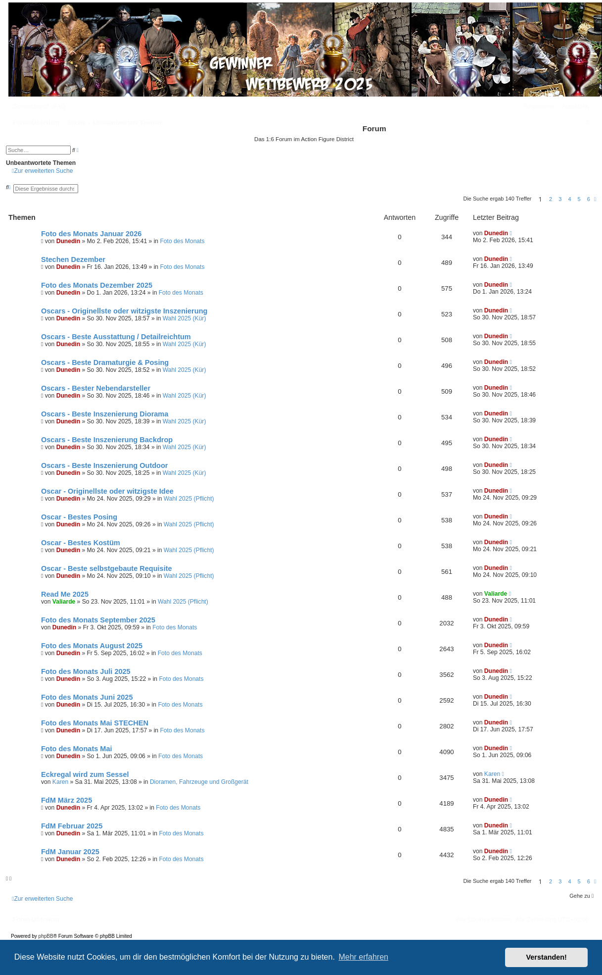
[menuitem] (58, 106)
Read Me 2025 (65, 594)
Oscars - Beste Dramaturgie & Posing (105, 362)
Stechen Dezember (73, 259)
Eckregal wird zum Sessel (85, 774)
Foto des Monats (182, 241)
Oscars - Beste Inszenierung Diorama (104, 414)
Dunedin (68, 241)
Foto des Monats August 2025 (91, 646)
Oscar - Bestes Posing (79, 517)
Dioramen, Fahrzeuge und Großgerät (199, 781)
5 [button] (579, 199)
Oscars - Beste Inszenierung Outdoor (104, 465)
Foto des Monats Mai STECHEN (94, 723)
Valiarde (63, 601)
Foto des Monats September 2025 (98, 620)
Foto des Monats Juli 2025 (86, 671)
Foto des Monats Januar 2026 (91, 234)
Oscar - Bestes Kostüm (80, 543)
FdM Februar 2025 (71, 826)
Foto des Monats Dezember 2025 (96, 285)
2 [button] (550, 199)
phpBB (46, 936)
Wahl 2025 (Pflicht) (189, 498)
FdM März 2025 (66, 800)
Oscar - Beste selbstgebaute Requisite (106, 568)
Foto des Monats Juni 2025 (87, 697)
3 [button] (559, 199)
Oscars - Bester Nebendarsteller (95, 388)
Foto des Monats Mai (76, 749)
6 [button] (588, 199)
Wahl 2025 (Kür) (184, 318)
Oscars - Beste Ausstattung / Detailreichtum (116, 337)
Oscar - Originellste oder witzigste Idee (107, 491)
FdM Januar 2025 (70, 852)
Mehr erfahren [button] (363, 957)
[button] (595, 199)
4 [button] (569, 199)
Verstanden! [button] (546, 957)
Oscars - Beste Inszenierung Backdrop (107, 440)
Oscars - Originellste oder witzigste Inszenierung (124, 311)
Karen (60, 781)
